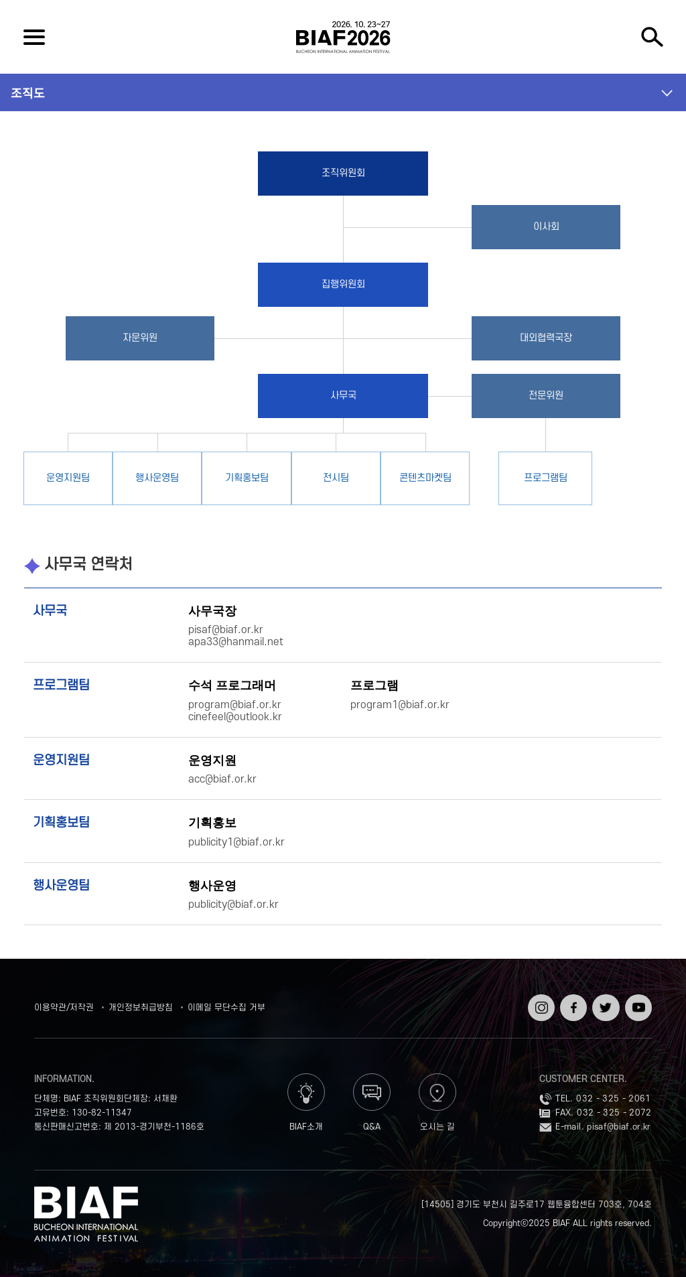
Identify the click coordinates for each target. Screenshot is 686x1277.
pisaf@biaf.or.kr (619, 1127)
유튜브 (637, 999)
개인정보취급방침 (141, 1007)
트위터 (604, 999)
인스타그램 (540, 1004)
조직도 (28, 92)
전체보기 (34, 37)
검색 (652, 37)
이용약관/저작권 (64, 1007)
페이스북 (572, 1004)
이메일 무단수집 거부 (226, 1007)
